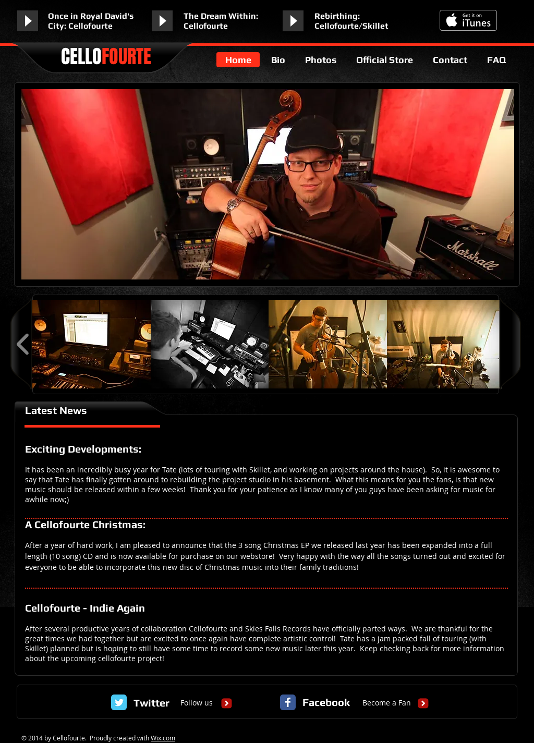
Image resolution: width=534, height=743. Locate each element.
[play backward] (23, 344)
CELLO (106, 56)
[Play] (27, 20)
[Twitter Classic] (119, 702)
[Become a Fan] (386, 703)
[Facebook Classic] (288, 702)
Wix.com (163, 738)
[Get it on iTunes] (468, 20)
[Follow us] (196, 703)
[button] (91, 344)
